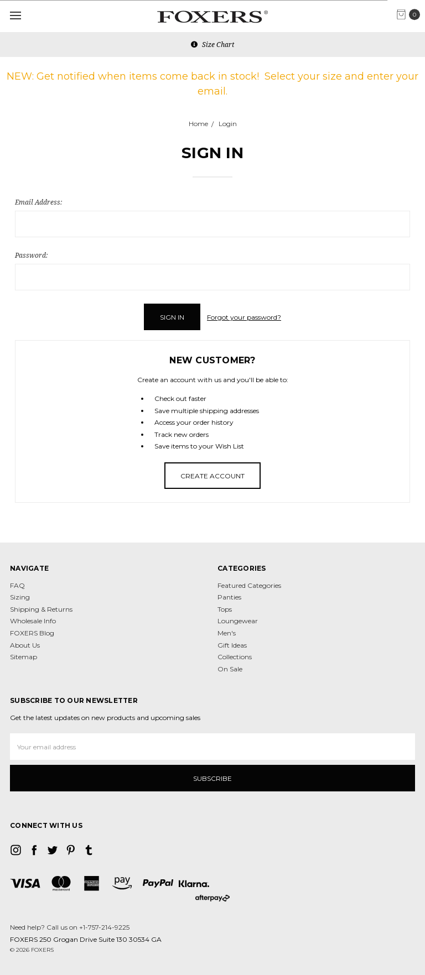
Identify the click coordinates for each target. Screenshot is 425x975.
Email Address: (38, 202)
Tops (224, 609)
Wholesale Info (33, 621)
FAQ (17, 585)
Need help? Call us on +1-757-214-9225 (69, 927)
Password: (31, 255)
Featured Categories (249, 585)
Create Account (212, 476)
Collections (234, 657)
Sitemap (23, 657)
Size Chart (212, 44)
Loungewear (237, 621)
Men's (226, 633)
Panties (229, 597)
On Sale (229, 669)
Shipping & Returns (41, 609)
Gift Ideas (232, 645)
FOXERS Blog (32, 633)
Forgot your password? (244, 317)
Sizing (20, 597)
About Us (25, 645)
